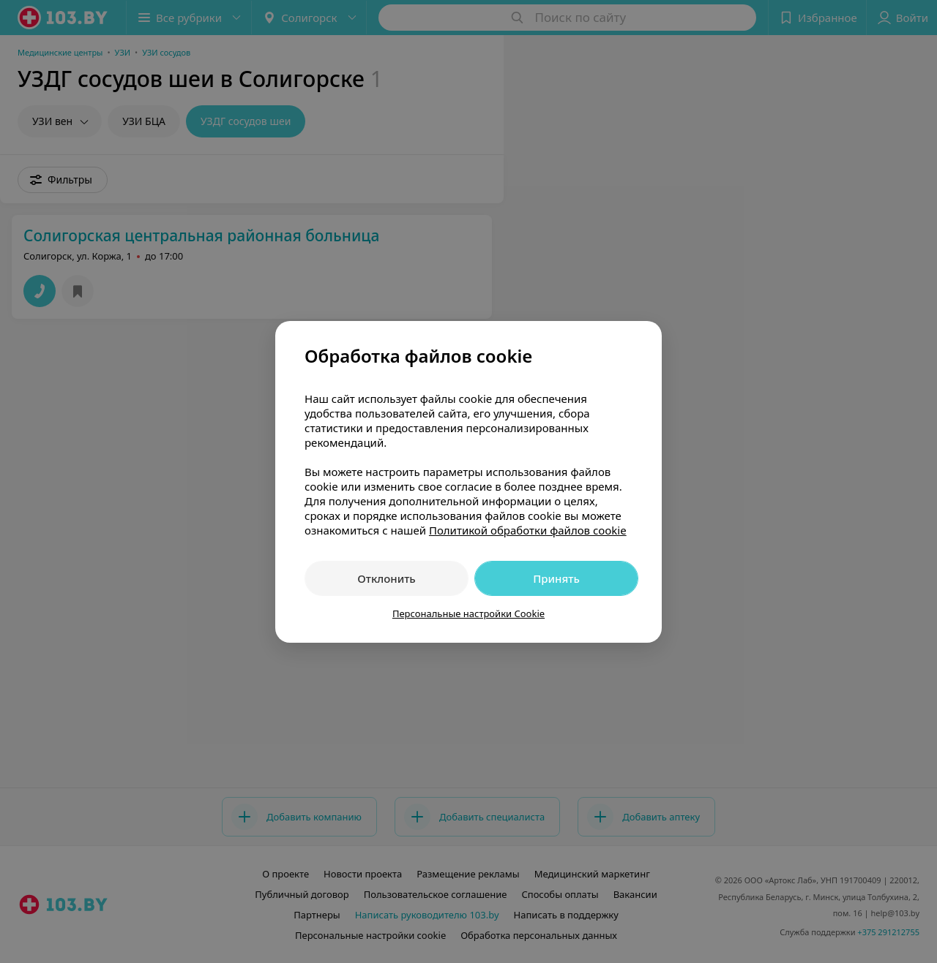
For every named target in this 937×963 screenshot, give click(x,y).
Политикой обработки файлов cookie (528, 530)
